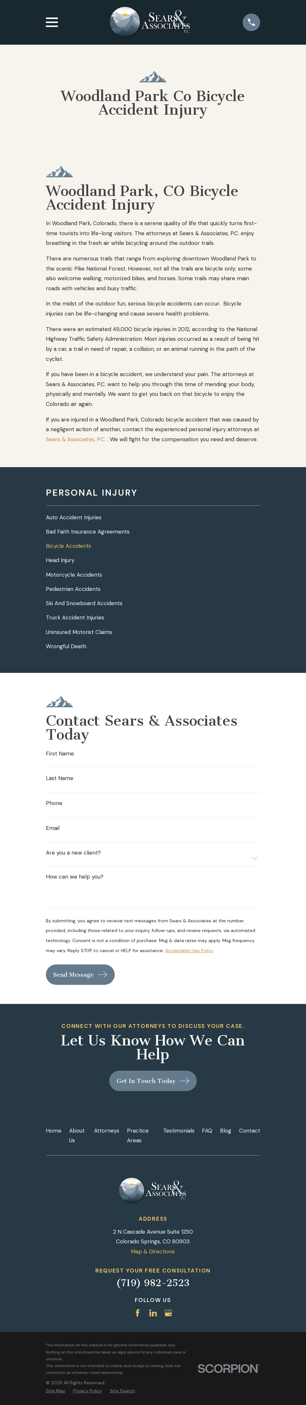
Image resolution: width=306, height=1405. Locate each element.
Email (52, 828)
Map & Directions (153, 1251)
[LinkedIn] (153, 1313)
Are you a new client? (73, 853)
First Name (60, 753)
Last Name (59, 778)
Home (53, 1130)
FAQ (207, 1130)
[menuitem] (153, 517)
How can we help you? (74, 877)
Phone (54, 803)
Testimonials (179, 1130)
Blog (225, 1130)
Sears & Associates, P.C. (76, 439)
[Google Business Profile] (168, 1313)
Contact (249, 1130)
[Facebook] (138, 1313)
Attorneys (106, 1130)
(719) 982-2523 (153, 1282)
